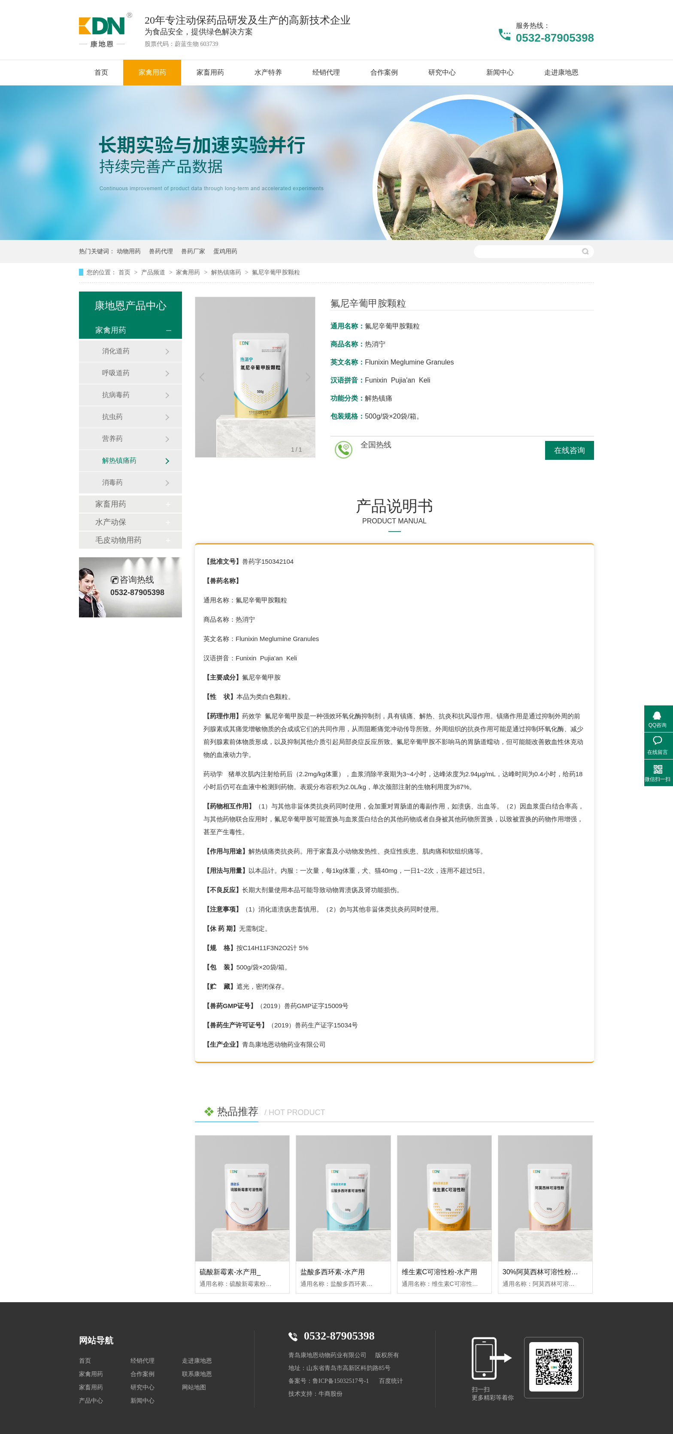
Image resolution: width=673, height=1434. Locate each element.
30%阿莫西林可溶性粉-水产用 (548, 1272)
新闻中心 (142, 1401)
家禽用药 (189, 272)
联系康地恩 (197, 1374)
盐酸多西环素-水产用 (332, 1272)
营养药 (112, 438)
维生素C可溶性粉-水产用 (440, 1272)
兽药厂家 (193, 251)
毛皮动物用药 (118, 540)
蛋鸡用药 (225, 251)
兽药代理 (161, 251)
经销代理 (142, 1361)
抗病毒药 (116, 394)
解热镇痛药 (227, 272)
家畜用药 (110, 504)
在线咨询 (569, 450)
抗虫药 (112, 416)
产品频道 (154, 272)
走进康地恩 (197, 1361)
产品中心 (91, 1401)
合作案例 (142, 1374)
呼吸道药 (116, 373)
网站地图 (194, 1387)
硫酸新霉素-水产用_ (230, 1272)
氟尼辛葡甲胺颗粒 (276, 272)
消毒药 (112, 482)
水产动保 (110, 522)
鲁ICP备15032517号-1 (340, 1381)
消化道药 (116, 351)
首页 (125, 272)
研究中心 (142, 1387)
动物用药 (129, 251)
